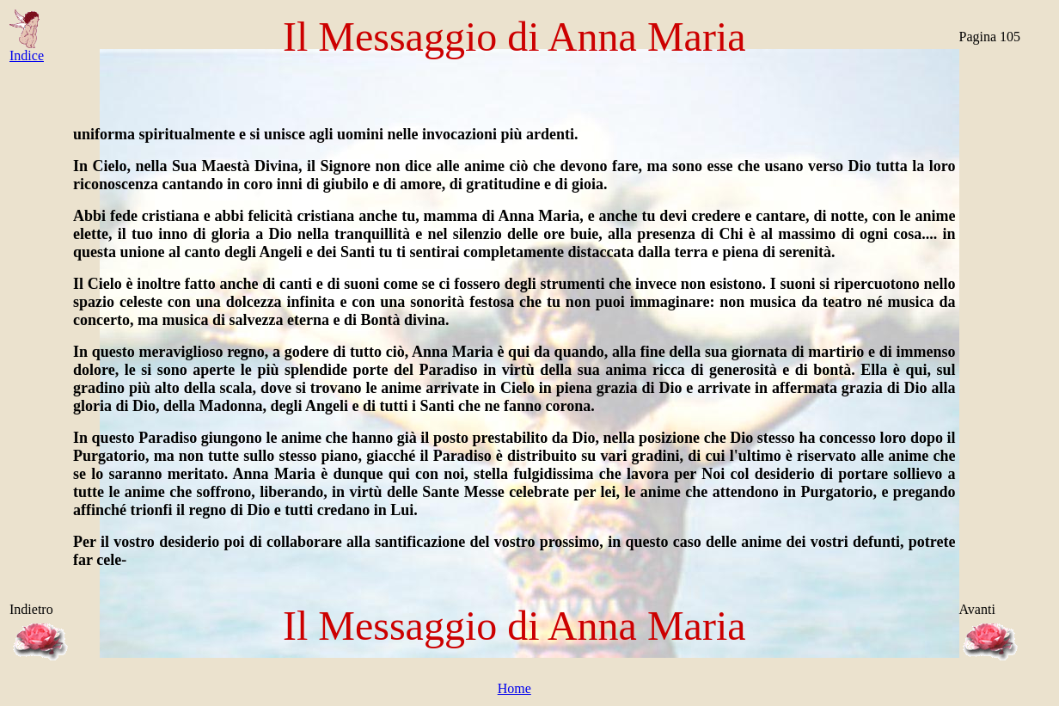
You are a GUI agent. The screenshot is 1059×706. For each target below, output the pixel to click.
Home (514, 688)
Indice (26, 49)
